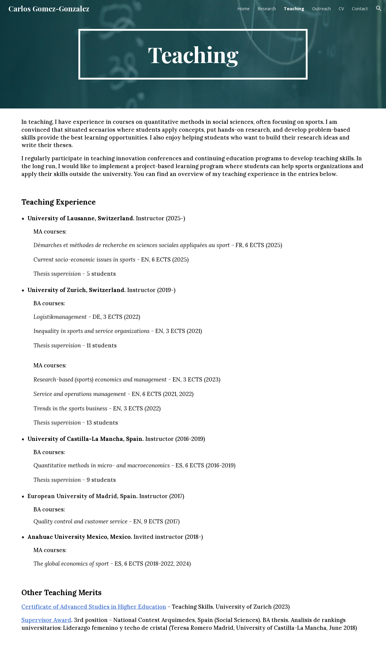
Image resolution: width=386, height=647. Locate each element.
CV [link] (341, 8)
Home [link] (243, 8)
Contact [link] (360, 8)
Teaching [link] (294, 8)
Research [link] (267, 8)
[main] (193, 54)
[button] (379, 8)
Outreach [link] (321, 8)
